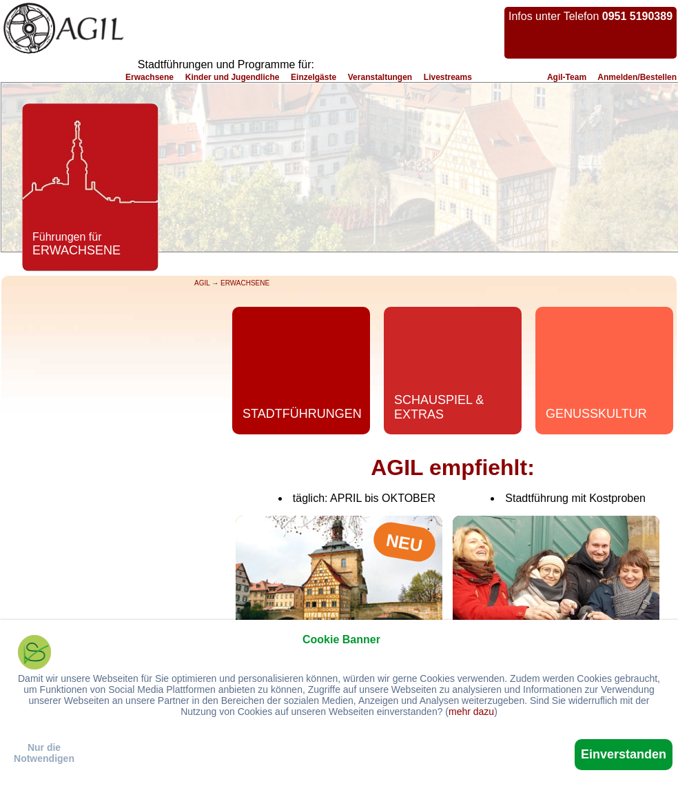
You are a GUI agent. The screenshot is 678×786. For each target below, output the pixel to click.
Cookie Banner (341, 639)
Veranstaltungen (380, 77)
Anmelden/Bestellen (637, 77)
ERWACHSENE (244, 283)
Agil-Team (566, 77)
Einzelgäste (313, 77)
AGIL (201, 283)
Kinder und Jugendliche (232, 77)
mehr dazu (471, 711)
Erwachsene (149, 77)
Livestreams (448, 77)
